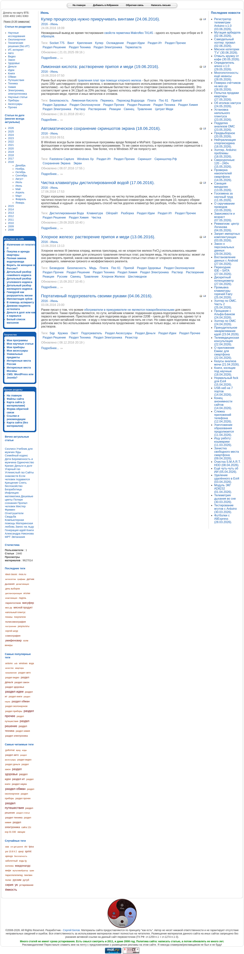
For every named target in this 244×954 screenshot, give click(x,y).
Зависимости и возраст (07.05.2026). (224, 217)
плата (151, 100)
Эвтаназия (18, 536)
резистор (131, 337)
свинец (129, 109)
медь (93, 268)
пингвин (28, 875)
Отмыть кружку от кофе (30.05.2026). (227, 57)
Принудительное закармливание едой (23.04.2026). (226, 331)
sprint (28, 851)
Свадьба (10, 516)
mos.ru (22, 574)
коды (24, 750)
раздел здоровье (14, 687)
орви (31, 870)
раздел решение (54, 47)
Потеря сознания (14, 501)
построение (10, 626)
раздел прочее (23, 798)
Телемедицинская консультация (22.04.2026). (226, 341)
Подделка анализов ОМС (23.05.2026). (224, 126)
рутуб (26, 880)
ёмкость (11, 889)
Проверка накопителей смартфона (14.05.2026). (223, 175)
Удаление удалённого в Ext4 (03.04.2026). (226, 478)
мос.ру (8, 607)
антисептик (10, 579)
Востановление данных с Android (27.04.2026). (226, 260)
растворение (97, 109)
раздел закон (22, 682)
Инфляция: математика (12, 494)
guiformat (10, 750)
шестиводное (137, 276)
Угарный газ (12, 469)
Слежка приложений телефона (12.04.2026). (223, 416)
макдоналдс (23, 865)
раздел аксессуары (118, 333)
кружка (63, 333)
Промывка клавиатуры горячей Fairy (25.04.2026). (223, 292)
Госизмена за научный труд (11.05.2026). (223, 197)
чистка (96, 217)
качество (9, 668)
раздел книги (15, 696)
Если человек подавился (17, 477)
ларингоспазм (13, 603)
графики (21, 579)
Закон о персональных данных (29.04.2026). (224, 248)
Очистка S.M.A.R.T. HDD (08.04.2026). (227, 463)
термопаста (133, 47)
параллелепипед (14, 875)
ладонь (22, 598)
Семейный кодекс (16, 455)
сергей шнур (11, 631)
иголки (26, 593)
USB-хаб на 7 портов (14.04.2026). (223, 391)
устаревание (26, 885)
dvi (25, 846)
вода (31, 663)
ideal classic (11, 574)
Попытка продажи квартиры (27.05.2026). (226, 96)
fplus (31, 846)
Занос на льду (24, 526)
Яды (18, 452)
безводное (57, 268)
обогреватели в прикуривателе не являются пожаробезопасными (129, 309)
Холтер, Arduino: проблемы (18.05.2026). (225, 153)
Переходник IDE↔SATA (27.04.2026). (223, 271)
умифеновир (13, 640)
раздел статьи (23, 813)
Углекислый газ (15, 472)
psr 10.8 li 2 (11, 851)
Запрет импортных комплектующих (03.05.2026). (227, 237)
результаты (23, 626)
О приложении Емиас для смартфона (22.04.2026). (224, 352)
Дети (8, 459)
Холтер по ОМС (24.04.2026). (225, 322)
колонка (9, 866)
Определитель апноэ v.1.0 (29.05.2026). (224, 66)
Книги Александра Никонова (19, 532)
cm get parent (16, 847)
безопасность (59, 100)
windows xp (85, 159)
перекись (107, 100)
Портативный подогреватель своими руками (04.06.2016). (97, 296)
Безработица (13, 489)
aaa (7, 846)
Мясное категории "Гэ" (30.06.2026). (226, 51)
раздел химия (23, 731)
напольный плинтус (15, 612)
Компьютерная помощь (14, 521)
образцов (47, 36)
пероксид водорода (130, 100)
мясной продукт (23, 607)
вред (18, 750)
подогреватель (91, 333)
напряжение (11, 673)
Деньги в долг (23, 465)
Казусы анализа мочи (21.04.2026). (227, 363)
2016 (45, 24)
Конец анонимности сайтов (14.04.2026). (223, 403)
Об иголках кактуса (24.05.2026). (227, 104)
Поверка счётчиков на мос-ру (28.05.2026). (227, 86)
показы (8, 617)
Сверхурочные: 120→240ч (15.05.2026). (224, 163)
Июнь (54, 24)
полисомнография (15, 621)
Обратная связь (135, 5)
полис (8, 880)
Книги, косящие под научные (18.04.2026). (225, 371)
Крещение (11, 482)
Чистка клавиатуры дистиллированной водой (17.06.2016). (98, 182)
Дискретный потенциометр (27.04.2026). (224, 281)
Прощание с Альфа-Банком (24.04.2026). (224, 314)
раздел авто (24, 672)
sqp (52, 333)
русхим (17, 879)
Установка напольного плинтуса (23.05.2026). (223, 114)
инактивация (11, 598)
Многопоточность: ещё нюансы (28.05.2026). (226, 76)
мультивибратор (20, 870)
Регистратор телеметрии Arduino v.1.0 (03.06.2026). (223, 24)
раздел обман (21, 701)
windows (23, 663)
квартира (19, 668)
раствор (79, 109)
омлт (74, 333)
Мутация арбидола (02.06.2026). (227, 34)
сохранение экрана (56, 163)
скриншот (145, 159)
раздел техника (13, 817)
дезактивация (22, 584)
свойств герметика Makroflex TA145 (128, 32)
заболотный (11, 861)
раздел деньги (12, 764)
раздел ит (18, 779)
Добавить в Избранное (105, 5)
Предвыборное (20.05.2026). (224, 135)
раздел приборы (13, 711)
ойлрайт (112, 213)
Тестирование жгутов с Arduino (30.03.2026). (225, 509)
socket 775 (57, 43)
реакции (115, 109)
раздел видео (12, 677)
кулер (99, 43)
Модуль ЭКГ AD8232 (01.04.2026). (223, 488)
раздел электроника (16, 735)
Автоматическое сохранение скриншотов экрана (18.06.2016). (101, 128)
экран (77, 163)
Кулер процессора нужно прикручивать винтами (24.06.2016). (100, 19)
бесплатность (20, 856)
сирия (9, 884)
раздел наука (19, 784)
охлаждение (115, 43)
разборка (127, 213)
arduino (9, 663)
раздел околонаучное (16, 706)
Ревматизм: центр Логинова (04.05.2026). (226, 227)
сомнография (12, 635)
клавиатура (95, 213)
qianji (20, 851)
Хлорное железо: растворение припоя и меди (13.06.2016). (98, 237)
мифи (8, 870)
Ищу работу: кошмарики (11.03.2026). (223, 442)
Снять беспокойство (16, 484)
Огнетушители (14, 513)
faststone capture (62, 159)
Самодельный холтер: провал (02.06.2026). (224, 43)
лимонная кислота (84, 100)
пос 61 (163, 100)
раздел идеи (14, 691)
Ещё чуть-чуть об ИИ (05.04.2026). (226, 470)
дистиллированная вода (67, 213)
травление (144, 109)
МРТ (8, 536)
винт (70, 43)
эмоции (21, 832)
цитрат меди (164, 109)
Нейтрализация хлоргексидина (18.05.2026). (225, 143)
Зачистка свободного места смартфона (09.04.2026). (226, 453)
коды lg (22, 861)
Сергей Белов (71, 930)
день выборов (12, 588)
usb (16, 663)
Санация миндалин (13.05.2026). (223, 187)
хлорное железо (113, 276)
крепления (84, 43)
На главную (79, 5)
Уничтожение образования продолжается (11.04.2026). (224, 429)
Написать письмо (161, 5)
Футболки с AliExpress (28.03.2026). (223, 519)
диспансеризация (13, 593)
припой (176, 100)
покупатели (20, 617)
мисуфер (28, 602)
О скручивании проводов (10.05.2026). (224, 207)
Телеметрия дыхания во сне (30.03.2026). (225, 499)
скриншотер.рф (166, 159)
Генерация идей (15, 530)
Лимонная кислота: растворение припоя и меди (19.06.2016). (100, 66)
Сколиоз (10, 448)
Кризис (9, 465)
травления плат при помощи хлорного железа (109, 80)
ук (16, 885)
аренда (9, 856)
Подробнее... (50, 58)
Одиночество (25, 462)
